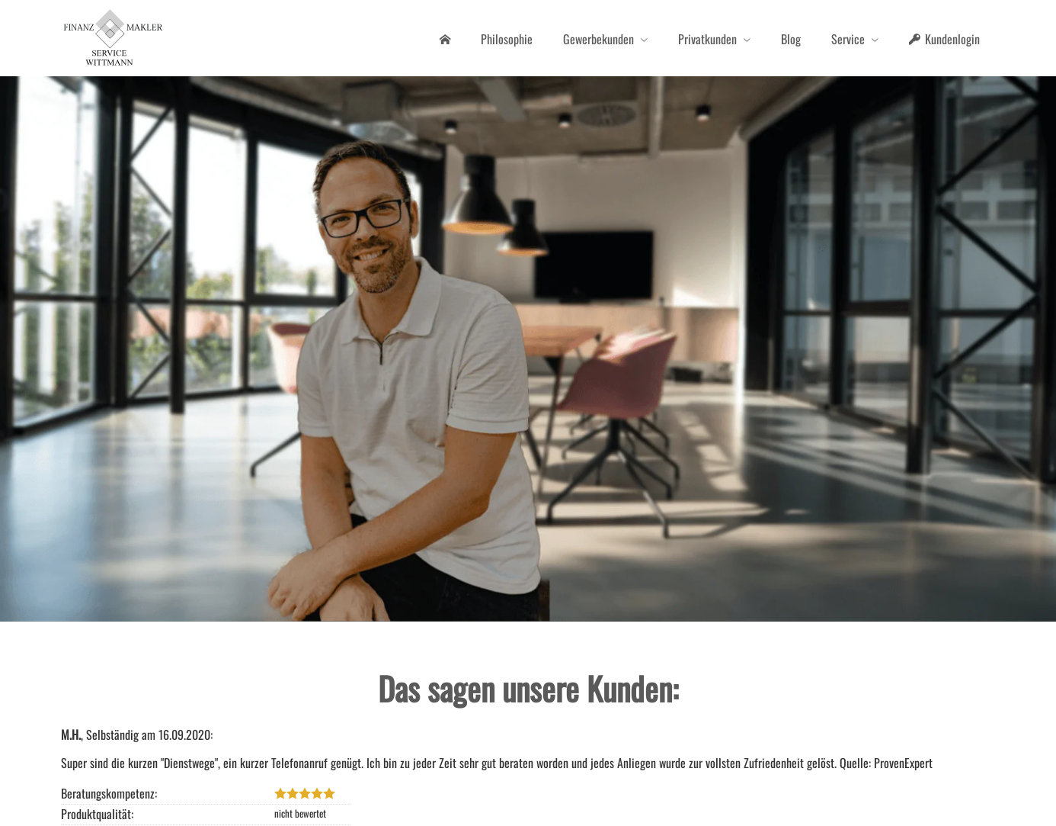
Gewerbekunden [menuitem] (598, 39)
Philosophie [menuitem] (507, 39)
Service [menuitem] (848, 39)
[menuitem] (445, 39)
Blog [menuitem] (791, 39)
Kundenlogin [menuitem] (944, 39)
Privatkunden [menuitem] (707, 39)
